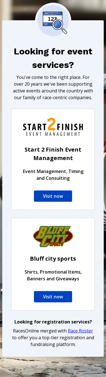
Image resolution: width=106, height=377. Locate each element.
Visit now (53, 196)
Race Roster (80, 331)
